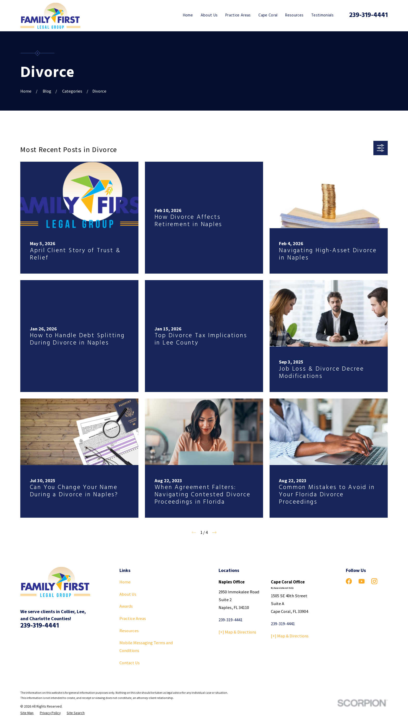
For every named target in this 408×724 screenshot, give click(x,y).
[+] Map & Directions (237, 632)
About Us (127, 594)
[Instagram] (374, 581)
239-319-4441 (368, 15)
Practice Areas (132, 618)
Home (125, 582)
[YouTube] (362, 581)
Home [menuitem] (188, 15)
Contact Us (129, 663)
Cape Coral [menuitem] (267, 15)
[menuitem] (27, 713)
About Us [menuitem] (209, 15)
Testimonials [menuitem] (322, 15)
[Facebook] (349, 581)
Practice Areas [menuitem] (238, 15)
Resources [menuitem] (294, 15)
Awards (126, 606)
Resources (129, 631)
